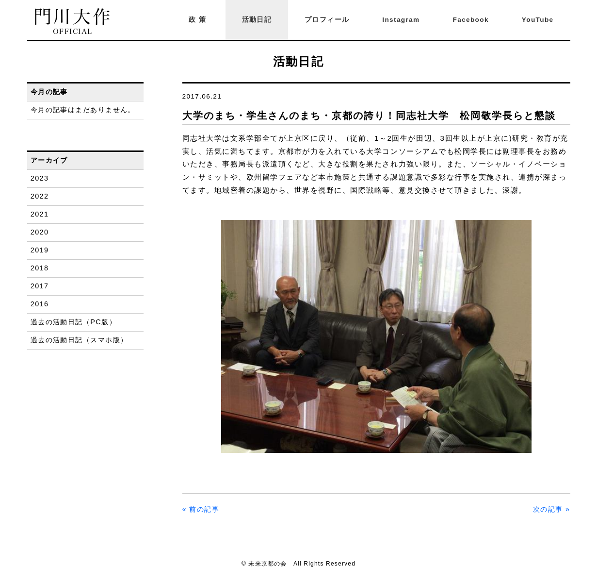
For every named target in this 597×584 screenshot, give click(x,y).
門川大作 (73, 21)
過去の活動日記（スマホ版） (79, 340)
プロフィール (327, 19)
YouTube (538, 19)
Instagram (401, 19)
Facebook (471, 19)
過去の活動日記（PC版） (73, 322)
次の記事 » (551, 509)
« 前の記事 (201, 509)
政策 (199, 19)
